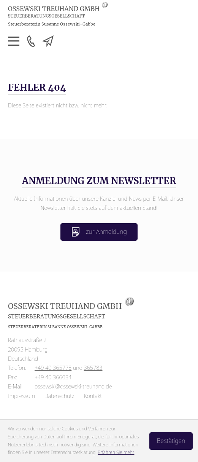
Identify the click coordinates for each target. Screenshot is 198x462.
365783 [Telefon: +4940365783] (93, 367)
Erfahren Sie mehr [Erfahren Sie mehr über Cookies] (116, 452)
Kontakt (93, 396)
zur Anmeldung (99, 232)
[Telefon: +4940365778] (53, 367)
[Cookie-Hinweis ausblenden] (171, 441)
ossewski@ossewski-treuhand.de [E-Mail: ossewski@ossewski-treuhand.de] (73, 386)
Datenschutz (59, 396)
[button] (33, 41)
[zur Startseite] (78, 26)
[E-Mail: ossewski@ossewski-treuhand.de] (50, 41)
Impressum (21, 396)
